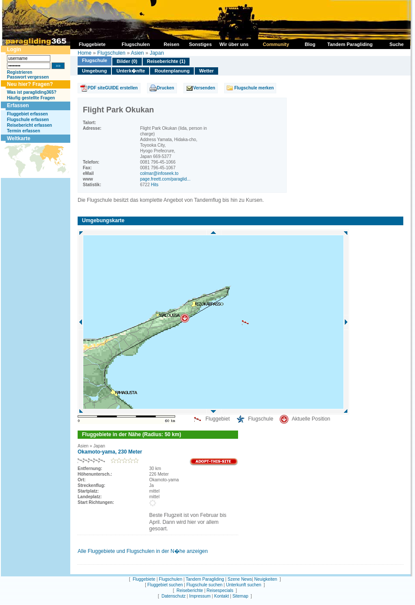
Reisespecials (219, 590)
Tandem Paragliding (205, 579)
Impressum (199, 596)
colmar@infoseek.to (159, 173)
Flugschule (94, 60)
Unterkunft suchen (243, 584)
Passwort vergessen (28, 77)
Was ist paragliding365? (31, 92)
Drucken (165, 87)
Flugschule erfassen (28, 119)
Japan (157, 53)
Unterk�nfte (130, 70)
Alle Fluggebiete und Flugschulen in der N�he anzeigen (143, 551)
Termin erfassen (23, 130)
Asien (137, 53)
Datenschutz (173, 596)
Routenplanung (172, 70)
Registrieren (19, 72)
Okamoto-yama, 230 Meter (110, 452)
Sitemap (240, 596)
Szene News (240, 579)
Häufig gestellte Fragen (31, 97)
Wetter (206, 70)
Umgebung (94, 70)
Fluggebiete (144, 579)
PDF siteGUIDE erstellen (113, 87)
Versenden (204, 87)
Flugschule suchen (204, 584)
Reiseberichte (189, 590)
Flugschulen (111, 53)
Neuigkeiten (265, 579)
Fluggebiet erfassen (27, 114)
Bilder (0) (127, 61)
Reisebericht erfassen (29, 125)
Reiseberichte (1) (166, 61)
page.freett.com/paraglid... (165, 179)
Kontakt (221, 596)
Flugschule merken (254, 87)
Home (84, 53)
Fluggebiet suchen (165, 584)
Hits (154, 184)
